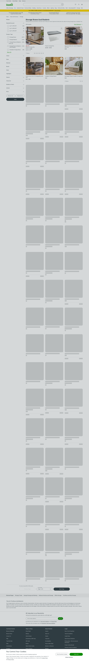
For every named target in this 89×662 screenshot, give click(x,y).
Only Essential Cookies (62, 654)
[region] (44, 655)
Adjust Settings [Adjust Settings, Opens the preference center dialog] (69, 657)
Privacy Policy (11, 659)
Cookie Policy (45, 658)
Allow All (76, 654)
